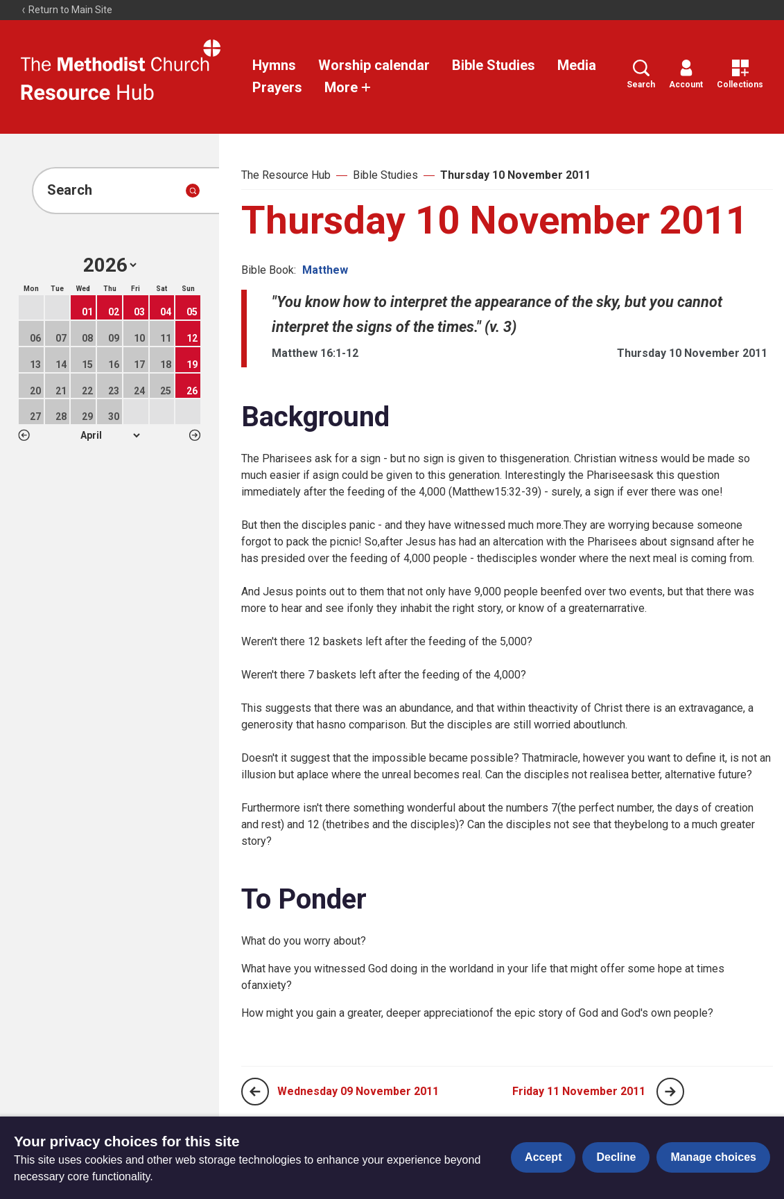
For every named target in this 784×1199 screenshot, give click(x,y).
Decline (616, 1157)
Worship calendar (374, 65)
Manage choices (713, 1157)
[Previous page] (255, 1091)
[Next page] (670, 1091)
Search (641, 74)
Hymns (274, 65)
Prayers (277, 87)
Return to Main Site (66, 9)
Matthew (325, 270)
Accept (543, 1157)
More (348, 87)
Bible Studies (493, 65)
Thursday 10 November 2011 (515, 175)
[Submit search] (193, 191)
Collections (740, 74)
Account (686, 74)
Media (576, 65)
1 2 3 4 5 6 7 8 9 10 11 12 (110, 435)
